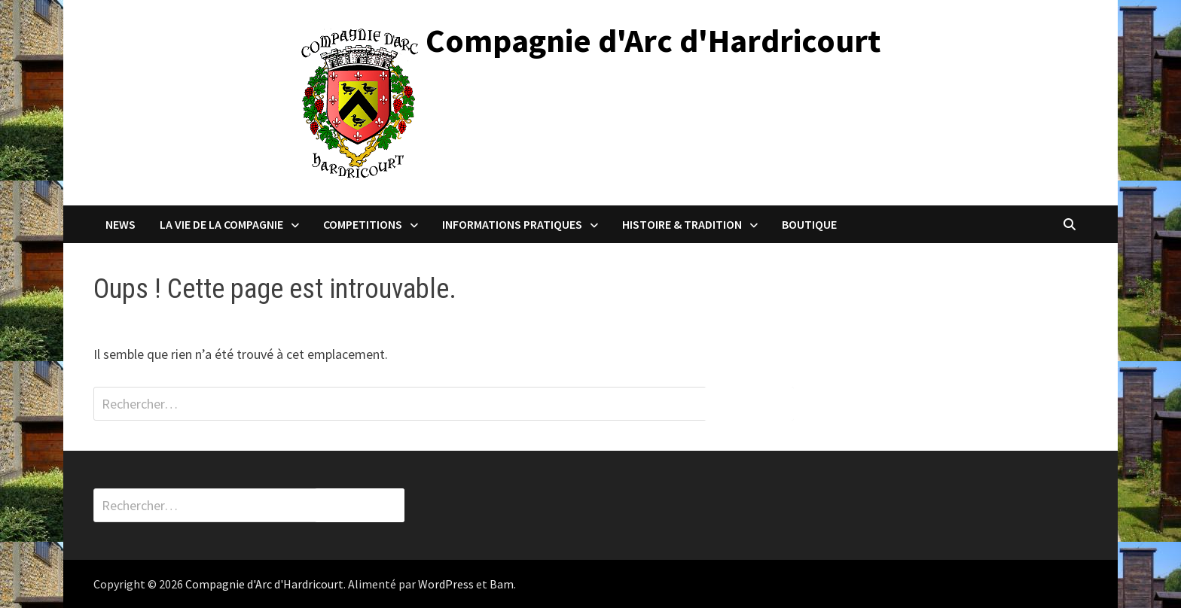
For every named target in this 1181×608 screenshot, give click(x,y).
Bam (502, 583)
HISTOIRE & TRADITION (682, 224)
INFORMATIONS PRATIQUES (512, 224)
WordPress (446, 583)
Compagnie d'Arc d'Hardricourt (653, 40)
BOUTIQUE (809, 224)
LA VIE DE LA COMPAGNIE (221, 224)
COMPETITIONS (362, 224)
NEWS (120, 224)
